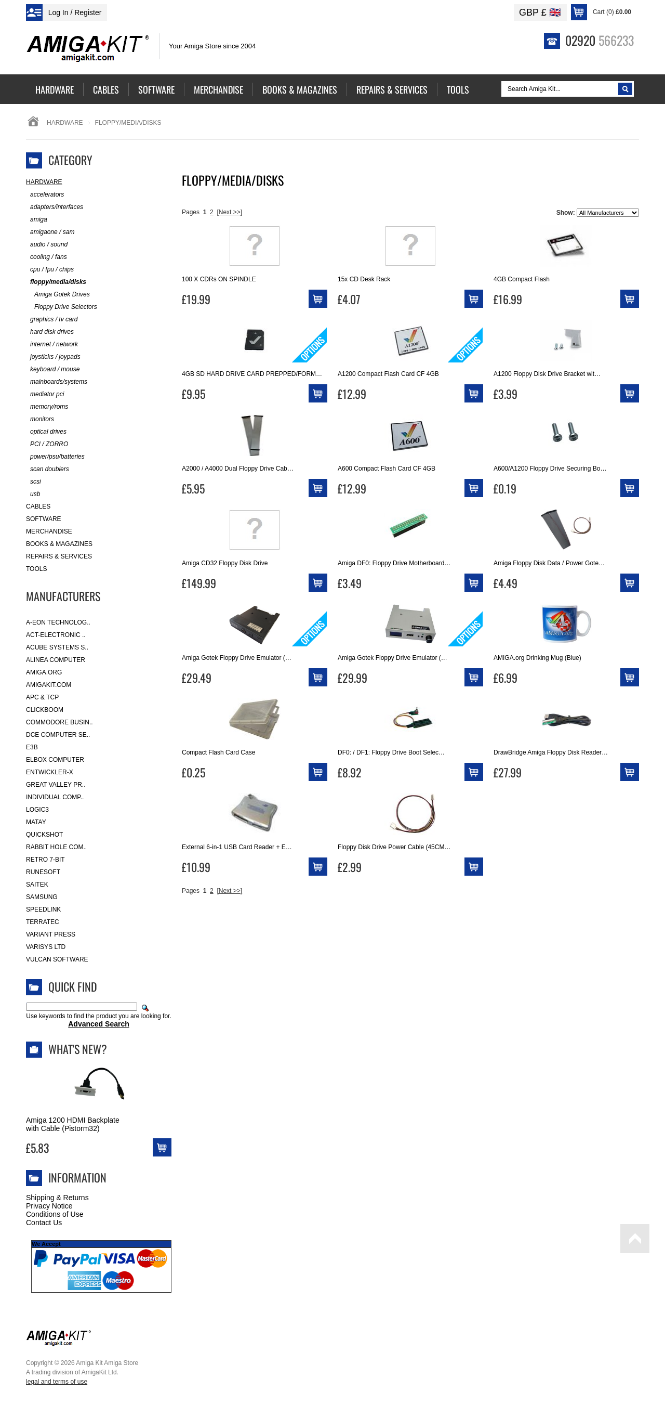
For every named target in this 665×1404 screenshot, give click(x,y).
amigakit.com (48, 684)
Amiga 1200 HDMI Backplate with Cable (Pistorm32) (72, 1124)
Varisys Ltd (45, 947)
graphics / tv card (51, 319)
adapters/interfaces (54, 207)
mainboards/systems (56, 382)
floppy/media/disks (56, 282)
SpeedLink (43, 909)
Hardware (65, 122)
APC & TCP (42, 697)
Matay (36, 822)
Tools (36, 569)
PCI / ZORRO (47, 444)
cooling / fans (46, 257)
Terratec (42, 922)
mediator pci (45, 394)
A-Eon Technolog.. (58, 622)
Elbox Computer (55, 759)
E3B (32, 747)
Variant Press (50, 934)
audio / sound (47, 244)
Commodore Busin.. (59, 722)
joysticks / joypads (53, 357)
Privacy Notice (49, 1206)
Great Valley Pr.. (56, 784)
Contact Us (44, 1222)
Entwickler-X (49, 772)
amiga (36, 219)
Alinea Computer (55, 660)
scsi (33, 481)
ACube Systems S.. (57, 647)
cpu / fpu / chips (50, 269)
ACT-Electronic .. (56, 635)
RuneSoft (43, 872)
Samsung (42, 897)
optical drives (46, 431)
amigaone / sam (50, 232)
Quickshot (44, 834)
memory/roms (47, 406)
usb (33, 494)
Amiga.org (44, 672)
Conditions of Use (55, 1214)
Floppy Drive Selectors (61, 307)
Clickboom (44, 709)
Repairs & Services (59, 556)
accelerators (45, 194)
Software (43, 519)
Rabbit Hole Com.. (56, 847)
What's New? (77, 1049)
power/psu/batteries (55, 456)
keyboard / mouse (52, 369)
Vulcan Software (57, 959)
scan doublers (47, 469)
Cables (38, 506)
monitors (40, 419)
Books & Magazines (59, 544)
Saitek (37, 884)
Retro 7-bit (45, 859)
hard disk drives (50, 332)
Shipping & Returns (57, 1197)
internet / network (52, 344)
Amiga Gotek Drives (58, 294)
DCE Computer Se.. (58, 734)
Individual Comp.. (55, 797)
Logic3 (37, 809)
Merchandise (49, 531)
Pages (191, 212)
